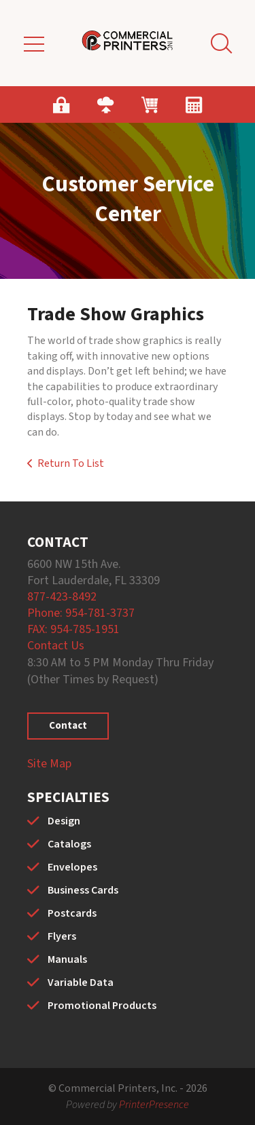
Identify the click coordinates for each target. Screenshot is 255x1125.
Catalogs (69, 844)
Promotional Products (102, 1005)
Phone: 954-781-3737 (81, 613)
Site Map (49, 763)
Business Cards (83, 890)
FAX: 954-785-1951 (73, 629)
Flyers (62, 936)
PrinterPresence (154, 1104)
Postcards (72, 913)
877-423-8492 (62, 596)
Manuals (67, 959)
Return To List (70, 463)
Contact (68, 726)
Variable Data (81, 982)
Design (64, 821)
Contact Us (55, 645)
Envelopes (72, 867)
